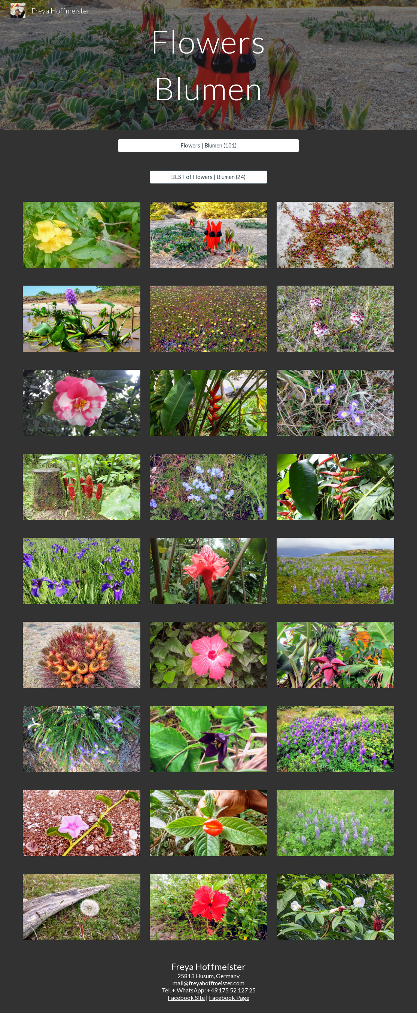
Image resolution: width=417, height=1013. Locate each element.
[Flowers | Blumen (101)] (208, 145)
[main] (208, 64)
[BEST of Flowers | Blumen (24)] (208, 177)
